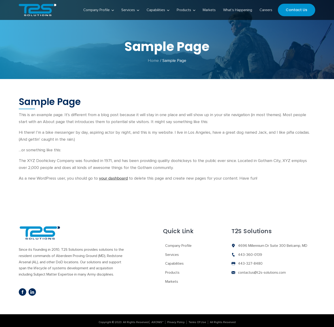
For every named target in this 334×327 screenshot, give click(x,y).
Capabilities (174, 260)
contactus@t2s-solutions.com (262, 269)
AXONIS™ (157, 319)
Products (172, 269)
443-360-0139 (250, 251)
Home (153, 57)
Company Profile (178, 243)
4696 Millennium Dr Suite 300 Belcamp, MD (272, 243)
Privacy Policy (176, 319)
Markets (171, 278)
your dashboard (113, 175)
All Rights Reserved (223, 319)
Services (172, 251)
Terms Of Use (197, 319)
